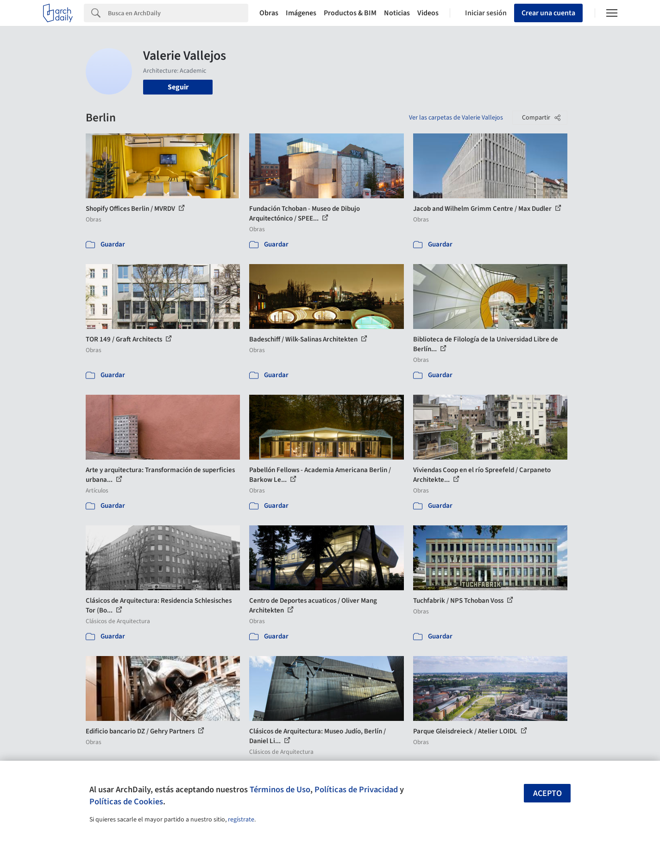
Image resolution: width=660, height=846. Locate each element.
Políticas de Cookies (126, 801)
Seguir (178, 87)
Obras (268, 13)
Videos (428, 13)
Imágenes (301, 13)
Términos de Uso (280, 789)
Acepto (547, 793)
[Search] (178, 13)
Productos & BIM (350, 13)
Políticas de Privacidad (356, 789)
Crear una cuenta (548, 13)
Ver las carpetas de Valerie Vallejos (456, 117)
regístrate (241, 819)
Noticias (397, 13)
